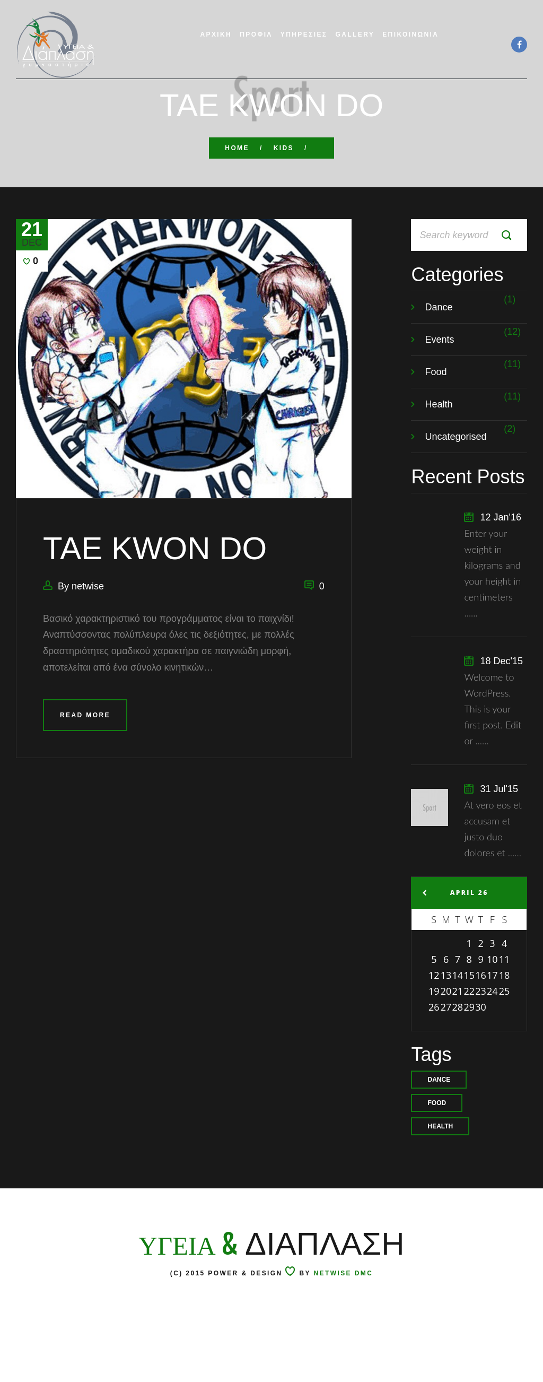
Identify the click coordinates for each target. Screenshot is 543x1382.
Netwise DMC (343, 1337)
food (436, 1134)
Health (438, 436)
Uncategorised (455, 468)
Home (237, 148)
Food (435, 403)
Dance (438, 339)
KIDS (284, 148)
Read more (85, 747)
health (440, 1158)
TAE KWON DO (155, 580)
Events (439, 371)
